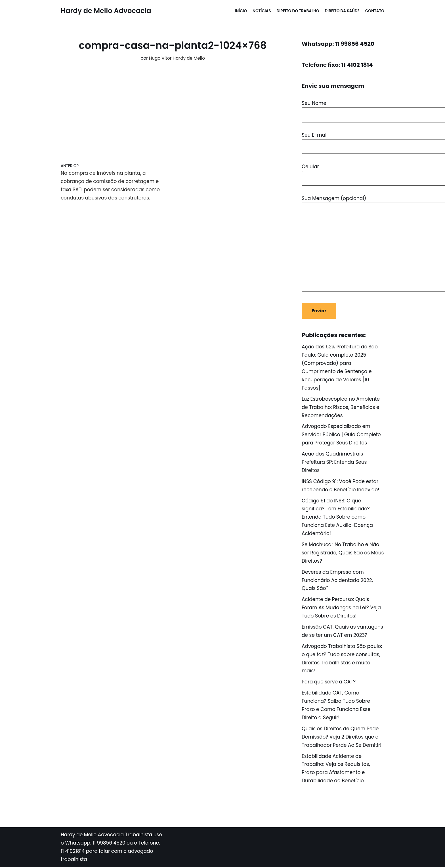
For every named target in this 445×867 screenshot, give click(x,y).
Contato (374, 11)
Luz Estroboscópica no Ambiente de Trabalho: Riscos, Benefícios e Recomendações (341, 407)
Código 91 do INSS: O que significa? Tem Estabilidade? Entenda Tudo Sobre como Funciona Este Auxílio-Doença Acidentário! (337, 517)
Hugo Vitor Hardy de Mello (177, 58)
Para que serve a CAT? (329, 681)
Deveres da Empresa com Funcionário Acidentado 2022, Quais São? (337, 580)
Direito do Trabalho (298, 11)
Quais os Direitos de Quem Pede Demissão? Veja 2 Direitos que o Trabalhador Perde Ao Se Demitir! (341, 737)
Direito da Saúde (342, 11)
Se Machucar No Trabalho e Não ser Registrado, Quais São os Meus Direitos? (343, 552)
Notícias (262, 11)
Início (241, 11)
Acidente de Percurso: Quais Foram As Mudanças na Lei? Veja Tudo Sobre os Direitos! (341, 607)
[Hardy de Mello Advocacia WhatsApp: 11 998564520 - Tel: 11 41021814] (106, 11)
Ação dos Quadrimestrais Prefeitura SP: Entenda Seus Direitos (334, 462)
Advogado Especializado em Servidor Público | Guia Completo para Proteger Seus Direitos (341, 434)
